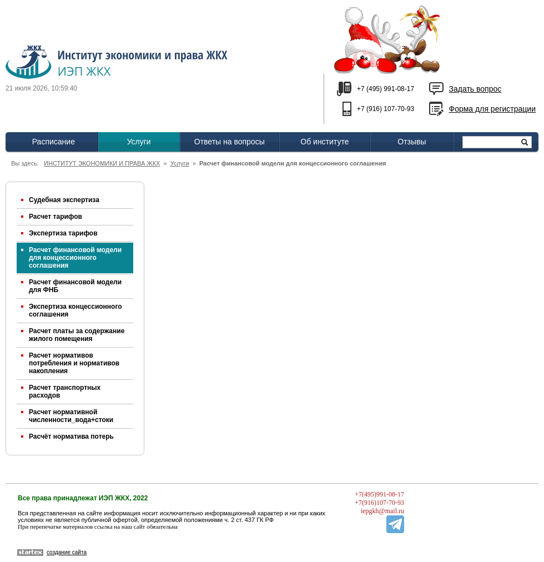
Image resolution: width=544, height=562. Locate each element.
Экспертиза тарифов (63, 233)
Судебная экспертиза (64, 200)
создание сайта (67, 552)
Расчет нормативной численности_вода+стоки (71, 416)
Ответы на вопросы (229, 141)
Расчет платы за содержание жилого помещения (76, 335)
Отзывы (411, 141)
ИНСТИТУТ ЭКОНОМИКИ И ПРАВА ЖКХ (102, 163)
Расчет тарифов (55, 216)
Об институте (324, 141)
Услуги (139, 141)
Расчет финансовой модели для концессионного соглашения (75, 257)
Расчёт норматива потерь (71, 436)
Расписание (53, 141)
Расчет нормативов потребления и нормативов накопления (74, 363)
